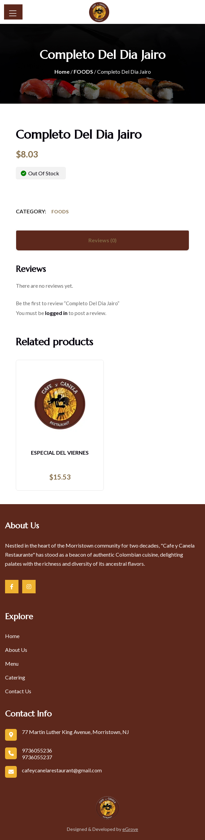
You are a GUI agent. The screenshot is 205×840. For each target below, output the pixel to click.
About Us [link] (16, 649)
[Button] (13, 12)
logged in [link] (56, 313)
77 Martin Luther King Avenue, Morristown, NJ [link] (75, 732)
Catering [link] (15, 677)
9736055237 (37, 757)
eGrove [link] (130, 829)
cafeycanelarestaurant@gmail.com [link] (62, 770)
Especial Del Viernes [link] (60, 452)
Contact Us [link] (18, 691)
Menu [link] (11, 663)
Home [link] (62, 71)
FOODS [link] (83, 71)
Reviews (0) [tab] (102, 240)
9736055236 (37, 750)
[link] (90, 12)
